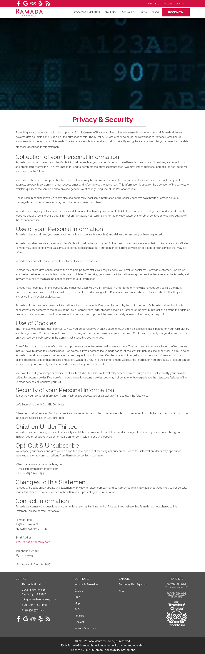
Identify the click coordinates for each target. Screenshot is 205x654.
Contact (181, 3)
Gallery (110, 12)
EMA (87, 649)
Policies (167, 3)
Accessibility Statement (120, 649)
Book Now (175, 12)
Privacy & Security (85, 628)
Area (143, 12)
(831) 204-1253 (31, 605)
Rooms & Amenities (86, 584)
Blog (155, 12)
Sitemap (98, 649)
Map (149, 3)
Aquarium (128, 12)
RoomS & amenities (87, 12)
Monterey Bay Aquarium (133, 584)
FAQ (157, 3)
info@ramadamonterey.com (33, 542)
